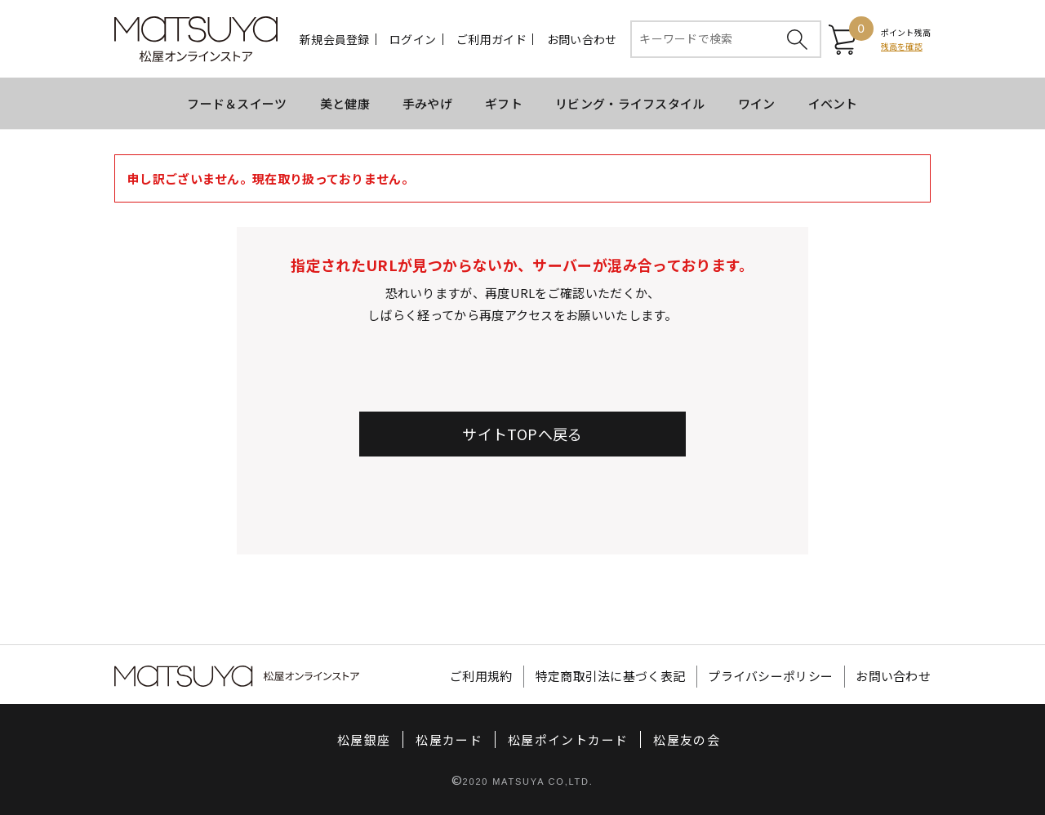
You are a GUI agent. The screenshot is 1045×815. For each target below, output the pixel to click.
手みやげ (427, 103)
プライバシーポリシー (770, 676)
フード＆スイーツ (237, 103)
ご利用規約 (481, 676)
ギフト (503, 103)
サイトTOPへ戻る (522, 433)
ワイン (757, 103)
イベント (833, 103)
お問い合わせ (582, 39)
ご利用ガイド (491, 39)
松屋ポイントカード (568, 739)
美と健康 (345, 103)
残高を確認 (902, 46)
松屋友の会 (686, 739)
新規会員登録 (335, 39)
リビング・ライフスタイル (630, 103)
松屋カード (449, 739)
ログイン (412, 39)
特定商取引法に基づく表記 (611, 676)
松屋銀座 (363, 739)
